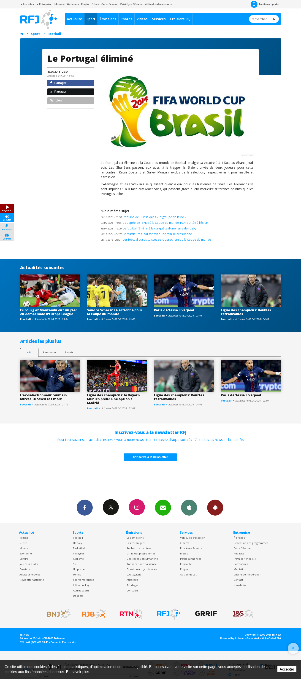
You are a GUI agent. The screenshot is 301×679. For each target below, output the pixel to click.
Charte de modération (247, 574)
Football (54, 34)
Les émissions (135, 537)
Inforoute (59, 4)
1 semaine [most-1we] (49, 352)
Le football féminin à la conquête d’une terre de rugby (148, 228)
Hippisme (79, 569)
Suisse (23, 542)
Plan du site (69, 642)
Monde (23, 548)
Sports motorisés (83, 579)
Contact (238, 579)
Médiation (240, 569)
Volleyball (78, 553)
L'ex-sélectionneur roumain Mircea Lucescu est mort (43, 397)
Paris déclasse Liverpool (174, 310)
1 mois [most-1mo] (69, 352)
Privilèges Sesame (191, 548)
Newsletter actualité (31, 579)
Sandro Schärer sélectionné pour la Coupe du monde (114, 312)
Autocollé (132, 579)
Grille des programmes (141, 553)
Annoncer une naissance (142, 563)
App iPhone (189, 507)
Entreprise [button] (44, 4)
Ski (74, 563)
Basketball (79, 548)
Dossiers (24, 569)
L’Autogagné (134, 574)
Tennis (77, 574)
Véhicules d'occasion (192, 537)
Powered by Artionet (232, 638)
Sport (91, 19)
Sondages (132, 585)
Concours (132, 590)
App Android (215, 507)
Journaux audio (28, 563)
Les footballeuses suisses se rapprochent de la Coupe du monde (156, 240)
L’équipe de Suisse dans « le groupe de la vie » (143, 217)
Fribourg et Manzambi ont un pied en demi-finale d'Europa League (49, 312)
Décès (95, 4)
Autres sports (81, 590)
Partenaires (241, 563)
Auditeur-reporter (265, 4)
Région (23, 537)
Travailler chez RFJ (245, 558)
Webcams (73, 4)
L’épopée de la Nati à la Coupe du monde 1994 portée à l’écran (154, 223)
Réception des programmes (251, 542)
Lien (56, 100)
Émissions (108, 19)
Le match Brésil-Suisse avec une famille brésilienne (146, 234)
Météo (184, 553)
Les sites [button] (27, 4)
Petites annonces (190, 558)
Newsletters (163, 507)
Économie (25, 553)
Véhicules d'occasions (158, 4)
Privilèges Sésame (131, 4)
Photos (126, 19)
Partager (58, 83)
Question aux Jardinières (142, 569)
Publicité (239, 553)
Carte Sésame (109, 4)
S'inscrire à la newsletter (150, 457)
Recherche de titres (139, 548)
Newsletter (240, 585)
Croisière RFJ (180, 19)
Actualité (74, 19)
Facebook (85, 507)
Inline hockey (81, 585)
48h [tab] (29, 352)
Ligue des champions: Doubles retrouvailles (246, 312)
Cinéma (185, 542)
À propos (239, 537)
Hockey (77, 542)
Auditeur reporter (30, 574)
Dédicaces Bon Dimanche (142, 558)
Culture (24, 558)
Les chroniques (136, 542)
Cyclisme (78, 558)
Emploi (85, 4)
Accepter (287, 669)
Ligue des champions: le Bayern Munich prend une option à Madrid (113, 399)
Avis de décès (188, 574)
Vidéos (142, 19)
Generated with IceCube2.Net (264, 638)
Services (159, 19)
